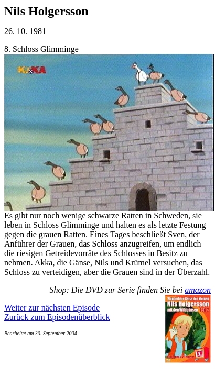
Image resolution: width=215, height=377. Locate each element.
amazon (198, 289)
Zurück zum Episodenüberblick (57, 317)
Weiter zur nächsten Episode (52, 307)
